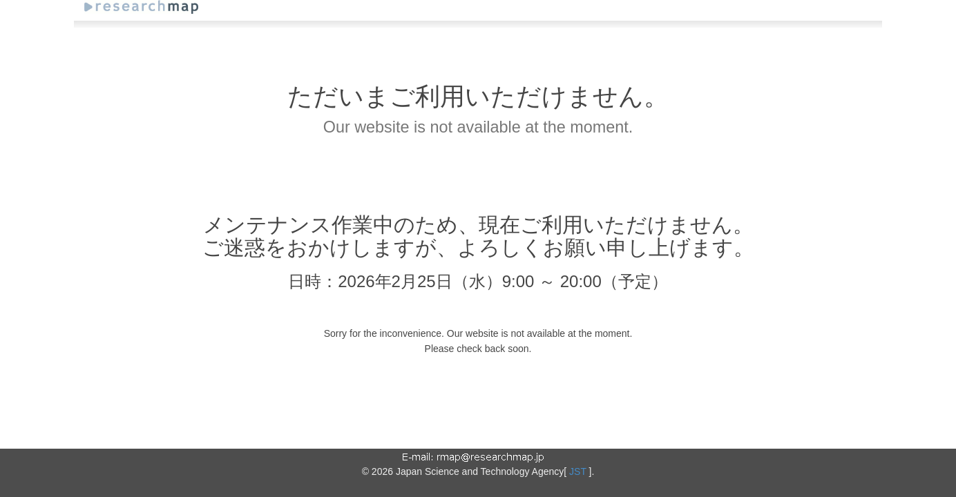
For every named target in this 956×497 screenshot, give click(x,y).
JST (577, 471)
